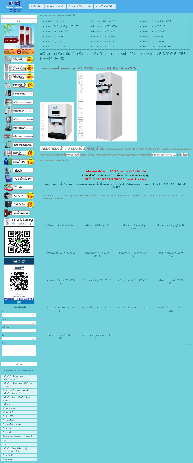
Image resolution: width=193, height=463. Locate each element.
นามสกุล (4, 319)
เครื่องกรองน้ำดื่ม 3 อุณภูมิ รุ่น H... (170, 225)
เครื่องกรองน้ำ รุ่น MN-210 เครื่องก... (60, 309)
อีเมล (3, 335)
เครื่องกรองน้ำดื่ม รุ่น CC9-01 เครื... (97, 280)
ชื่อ (2, 312)
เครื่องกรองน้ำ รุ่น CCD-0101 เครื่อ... (60, 337)
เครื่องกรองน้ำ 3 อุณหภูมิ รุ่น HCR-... (134, 227)
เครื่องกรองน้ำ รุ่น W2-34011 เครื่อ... (171, 309)
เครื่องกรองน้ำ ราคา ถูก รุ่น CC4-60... (134, 254)
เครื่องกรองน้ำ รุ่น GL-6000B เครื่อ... (170, 282)
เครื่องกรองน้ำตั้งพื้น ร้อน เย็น (97, 225)
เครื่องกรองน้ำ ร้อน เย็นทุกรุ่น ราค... (61, 225)
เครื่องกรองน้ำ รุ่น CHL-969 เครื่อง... (134, 280)
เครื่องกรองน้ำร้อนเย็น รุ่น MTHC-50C (67, 68)
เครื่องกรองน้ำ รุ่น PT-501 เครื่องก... (97, 307)
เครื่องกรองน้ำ (52, 15)
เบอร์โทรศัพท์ (5, 327)
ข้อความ (4, 343)
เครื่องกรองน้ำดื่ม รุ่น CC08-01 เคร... (170, 254)
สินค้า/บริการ (43, 15)
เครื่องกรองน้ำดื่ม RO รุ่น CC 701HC (97, 254)
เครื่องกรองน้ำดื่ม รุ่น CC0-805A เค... (61, 282)
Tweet (188, 344)
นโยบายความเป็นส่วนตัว (27, 370)
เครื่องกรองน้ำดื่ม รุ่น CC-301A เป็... (61, 253)
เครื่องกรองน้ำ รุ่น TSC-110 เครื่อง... (134, 307)
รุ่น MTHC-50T (113, 68)
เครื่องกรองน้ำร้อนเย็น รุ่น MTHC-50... (97, 337)
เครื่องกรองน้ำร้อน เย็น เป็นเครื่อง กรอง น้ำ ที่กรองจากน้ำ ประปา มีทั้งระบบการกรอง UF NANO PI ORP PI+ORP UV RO (115, 186)
